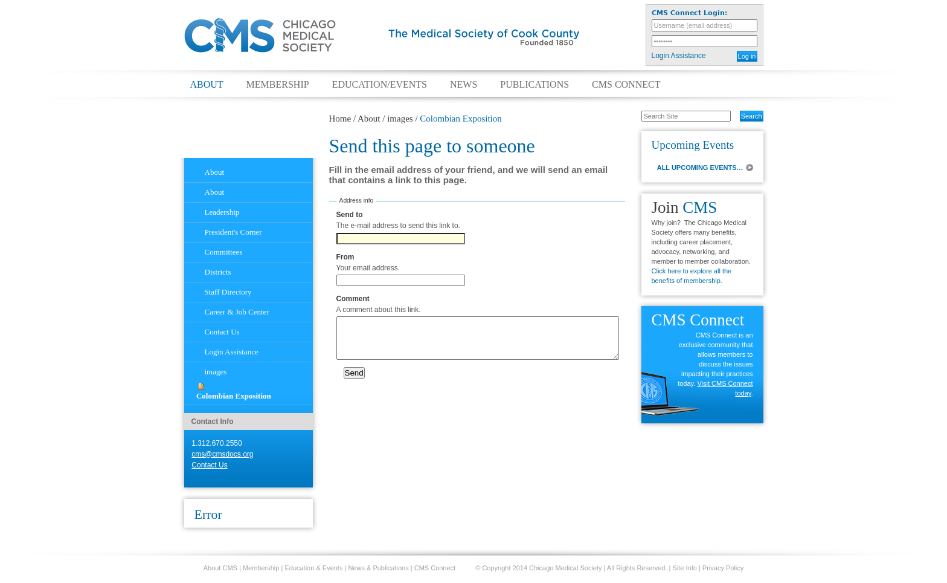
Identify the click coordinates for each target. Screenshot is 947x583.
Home (340, 118)
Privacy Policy (722, 568)
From (345, 257)
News (463, 85)
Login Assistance (679, 55)
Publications (534, 85)
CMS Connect (626, 85)
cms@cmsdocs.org (222, 454)
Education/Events (379, 85)
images (400, 118)
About (206, 85)
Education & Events (313, 568)
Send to (349, 214)
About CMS (220, 568)
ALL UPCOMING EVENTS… (700, 167)
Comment (353, 299)
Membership (277, 85)
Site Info (685, 568)
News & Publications (378, 568)
